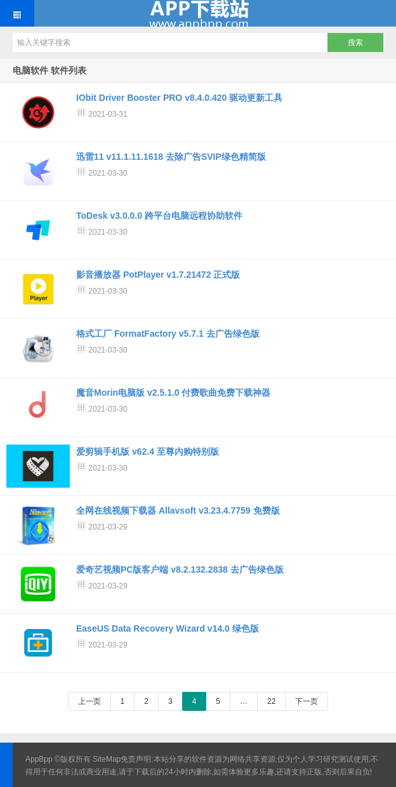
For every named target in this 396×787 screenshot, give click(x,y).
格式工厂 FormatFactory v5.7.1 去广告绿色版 (168, 333)
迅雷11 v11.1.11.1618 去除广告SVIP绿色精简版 (171, 157)
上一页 (89, 701)
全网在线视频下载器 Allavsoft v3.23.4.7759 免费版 (178, 510)
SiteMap (107, 759)
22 (271, 701)
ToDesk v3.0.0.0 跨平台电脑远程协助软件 (159, 216)
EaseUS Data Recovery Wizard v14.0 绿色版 (167, 628)
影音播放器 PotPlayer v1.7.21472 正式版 (158, 275)
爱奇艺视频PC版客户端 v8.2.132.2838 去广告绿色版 (180, 569)
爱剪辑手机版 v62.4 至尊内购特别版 (147, 451)
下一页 (306, 701)
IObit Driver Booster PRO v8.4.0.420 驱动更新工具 (179, 98)
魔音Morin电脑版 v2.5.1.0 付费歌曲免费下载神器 (173, 392)
